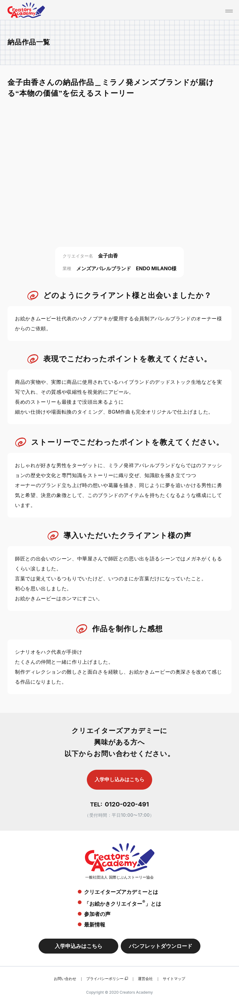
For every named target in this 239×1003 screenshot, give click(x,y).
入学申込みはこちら (78, 946)
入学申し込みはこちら (119, 779)
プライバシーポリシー (105, 978)
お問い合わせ (65, 978)
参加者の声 (97, 914)
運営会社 (145, 978)
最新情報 (94, 925)
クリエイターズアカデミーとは (121, 892)
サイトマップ (174, 978)
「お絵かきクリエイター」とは (122, 903)
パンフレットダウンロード (160, 946)
